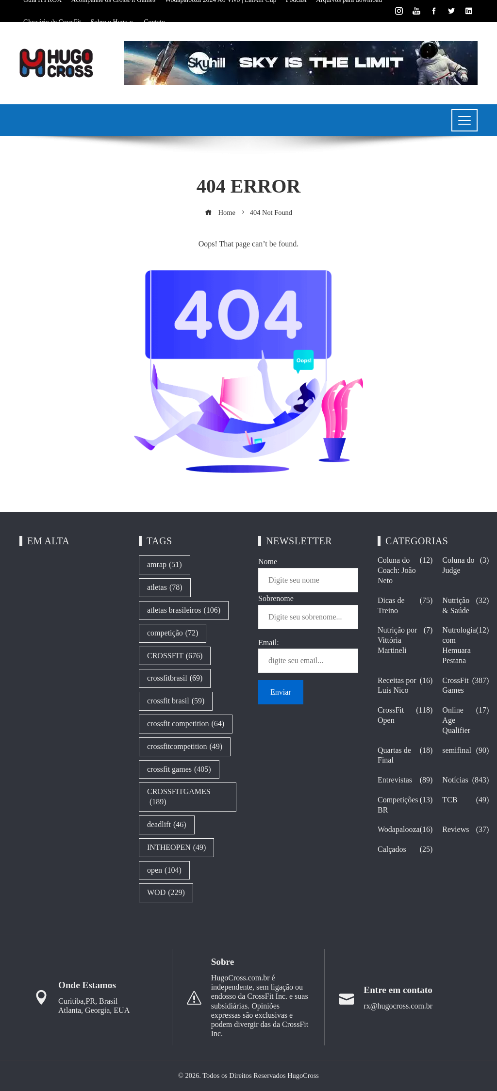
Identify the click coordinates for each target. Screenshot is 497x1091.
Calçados (405, 850)
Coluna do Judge (465, 565)
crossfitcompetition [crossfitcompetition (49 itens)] (184, 747)
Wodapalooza (405, 830)
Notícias (465, 780)
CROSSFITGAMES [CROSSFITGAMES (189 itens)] (179, 797)
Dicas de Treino (405, 606)
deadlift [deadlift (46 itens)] (166, 825)
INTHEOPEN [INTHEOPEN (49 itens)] (176, 848)
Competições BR (405, 805)
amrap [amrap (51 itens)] (164, 565)
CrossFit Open (405, 715)
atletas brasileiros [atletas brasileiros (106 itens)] (183, 610)
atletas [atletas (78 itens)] (164, 588)
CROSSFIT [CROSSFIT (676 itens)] (174, 656)
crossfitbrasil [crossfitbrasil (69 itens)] (174, 678)
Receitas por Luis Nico (405, 686)
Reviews (465, 830)
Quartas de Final (405, 756)
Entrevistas (405, 780)
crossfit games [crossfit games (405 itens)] (179, 770)
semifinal (465, 751)
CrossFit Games (465, 686)
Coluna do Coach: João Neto (405, 570)
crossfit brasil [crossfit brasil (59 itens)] (175, 701)
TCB (465, 800)
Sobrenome (276, 598)
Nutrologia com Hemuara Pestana (465, 645)
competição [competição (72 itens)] (172, 633)
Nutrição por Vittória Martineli (405, 640)
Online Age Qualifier (465, 720)
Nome (267, 561)
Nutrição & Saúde (465, 606)
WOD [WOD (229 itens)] (166, 893)
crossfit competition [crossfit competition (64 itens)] (185, 724)
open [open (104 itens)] (164, 870)
